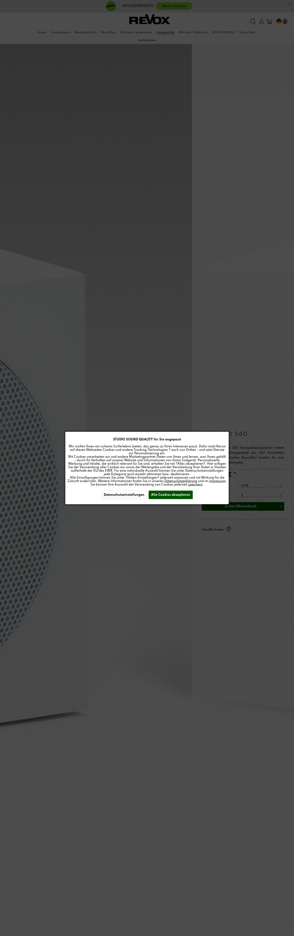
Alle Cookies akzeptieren (170, 495)
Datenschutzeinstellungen (124, 495)
